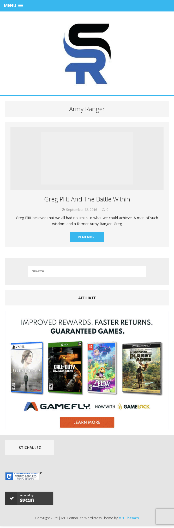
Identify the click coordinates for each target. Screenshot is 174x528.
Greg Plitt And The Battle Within (87, 199)
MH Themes (128, 517)
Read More (87, 237)
